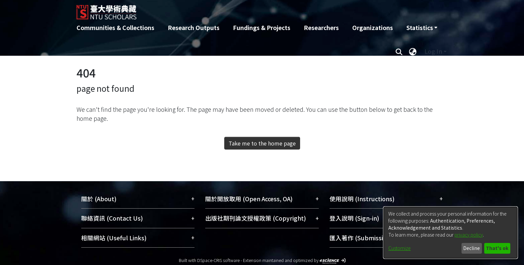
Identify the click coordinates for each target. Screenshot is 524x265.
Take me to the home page (262, 143)
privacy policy (468, 234)
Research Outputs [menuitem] (194, 27)
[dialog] (450, 232)
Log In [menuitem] (433, 51)
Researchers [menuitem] (321, 27)
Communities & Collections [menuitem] (115, 27)
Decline (471, 248)
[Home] (226, 9)
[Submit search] (399, 51)
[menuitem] (421, 27)
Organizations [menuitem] (372, 27)
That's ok (497, 248)
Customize (399, 248)
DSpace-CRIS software (218, 260)
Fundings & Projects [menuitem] (261, 27)
